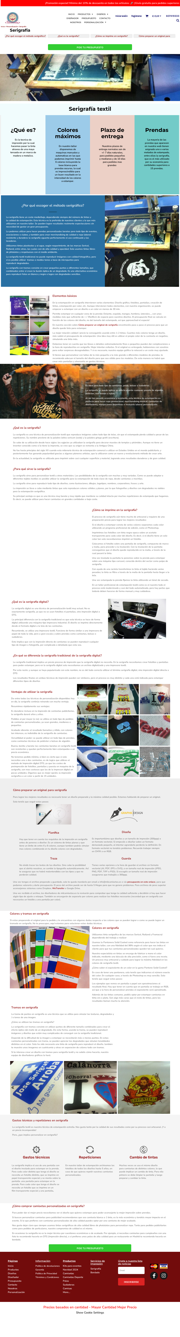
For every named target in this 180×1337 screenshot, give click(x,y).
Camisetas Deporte (73, 1277)
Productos (13, 1269)
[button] (85, 14)
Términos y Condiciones (47, 1277)
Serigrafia (95, 1268)
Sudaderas (68, 1284)
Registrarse (136, 15)
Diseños (12, 1273)
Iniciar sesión (121, 15)
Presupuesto (14, 1280)
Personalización (16, 1292)
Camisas (67, 1288)
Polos (66, 1280)
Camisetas (68, 1273)
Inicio (3, 26)
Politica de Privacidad (46, 1273)
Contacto (12, 1284)
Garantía (39, 1269)
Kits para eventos (72, 1265)
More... (66, 1292)
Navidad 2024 (70, 1269)
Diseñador (13, 1277)
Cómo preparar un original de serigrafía (98, 324)
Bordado (95, 1272)
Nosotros (12, 1288)
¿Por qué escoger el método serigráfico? (53, 205)
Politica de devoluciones (47, 1265)
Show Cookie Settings (90, 1312)
